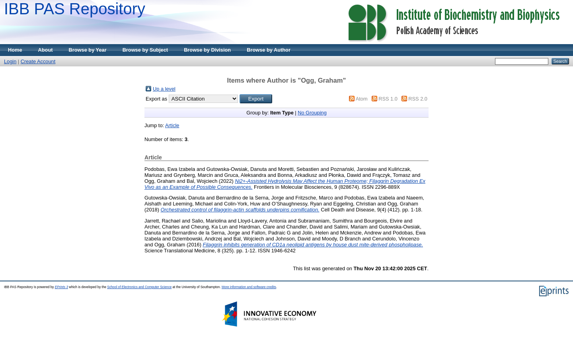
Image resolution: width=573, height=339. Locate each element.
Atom (362, 99)
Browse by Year (88, 50)
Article (172, 125)
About (45, 50)
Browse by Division (207, 50)
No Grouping (312, 113)
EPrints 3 (61, 287)
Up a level (164, 89)
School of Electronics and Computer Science (139, 287)
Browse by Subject (145, 50)
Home (15, 50)
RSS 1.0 (388, 99)
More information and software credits (249, 287)
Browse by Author (268, 50)
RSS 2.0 (417, 99)
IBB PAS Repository (74, 8)
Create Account (38, 61)
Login (10, 61)
